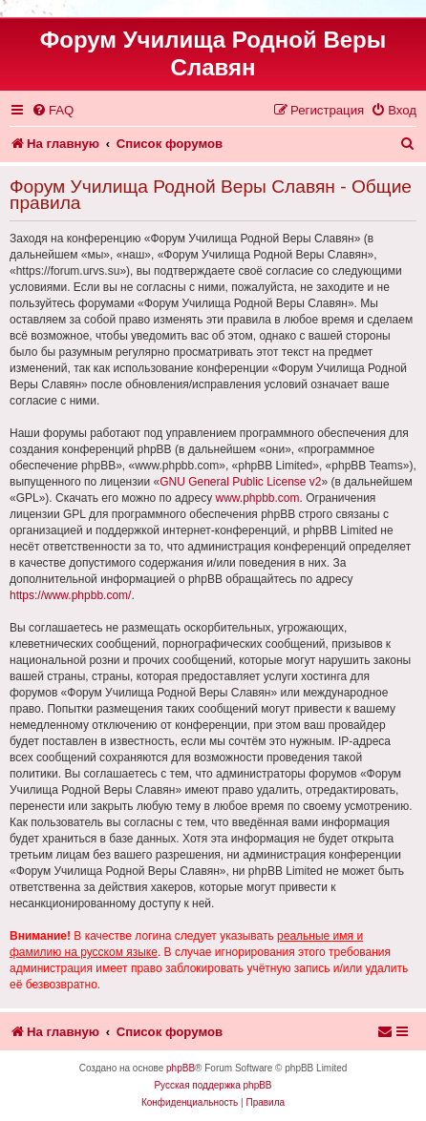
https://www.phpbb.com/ (70, 595)
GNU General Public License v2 (240, 481)
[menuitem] (53, 110)
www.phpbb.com (257, 498)
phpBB (180, 1068)
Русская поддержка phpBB (212, 1085)
